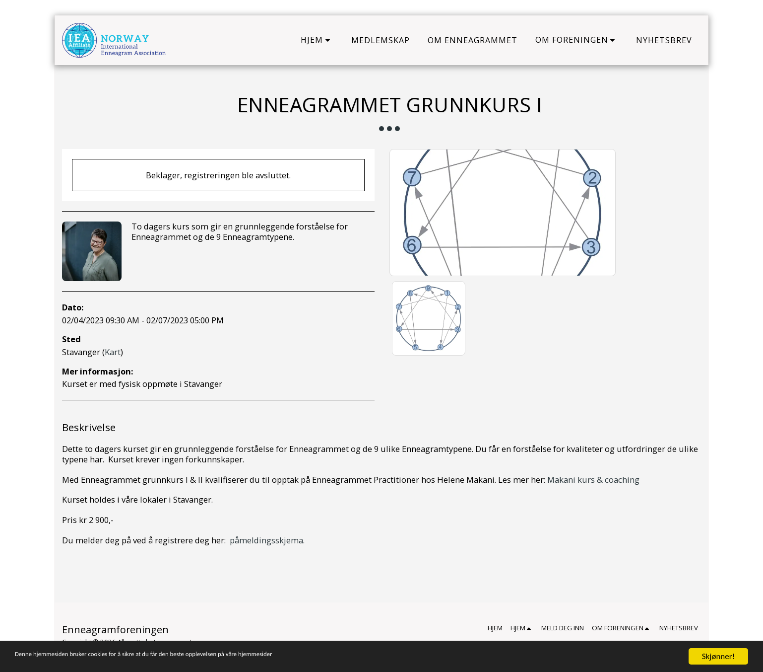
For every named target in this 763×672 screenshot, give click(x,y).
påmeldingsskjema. (267, 540)
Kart (113, 352)
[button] (317, 40)
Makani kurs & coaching (593, 479)
